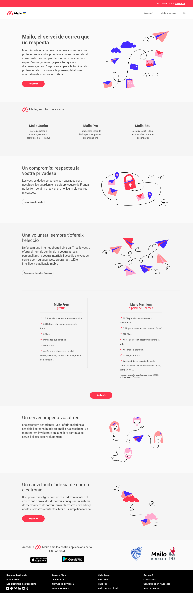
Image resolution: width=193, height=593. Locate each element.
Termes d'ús (58, 579)
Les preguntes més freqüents (21, 584)
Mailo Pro (102, 584)
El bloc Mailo (13, 579)
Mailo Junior (104, 575)
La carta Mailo (59, 575)
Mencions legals (60, 588)
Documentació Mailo (16, 575)
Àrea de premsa (152, 588)
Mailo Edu (103, 579)
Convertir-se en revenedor (157, 584)
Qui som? (148, 575)
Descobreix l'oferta (170, 3)
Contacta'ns (150, 579)
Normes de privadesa (63, 584)
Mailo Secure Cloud (108, 588)
